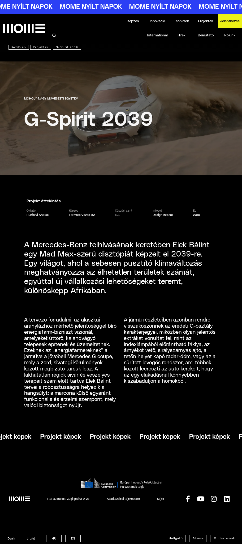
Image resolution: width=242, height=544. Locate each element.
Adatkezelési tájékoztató (123, 498)
